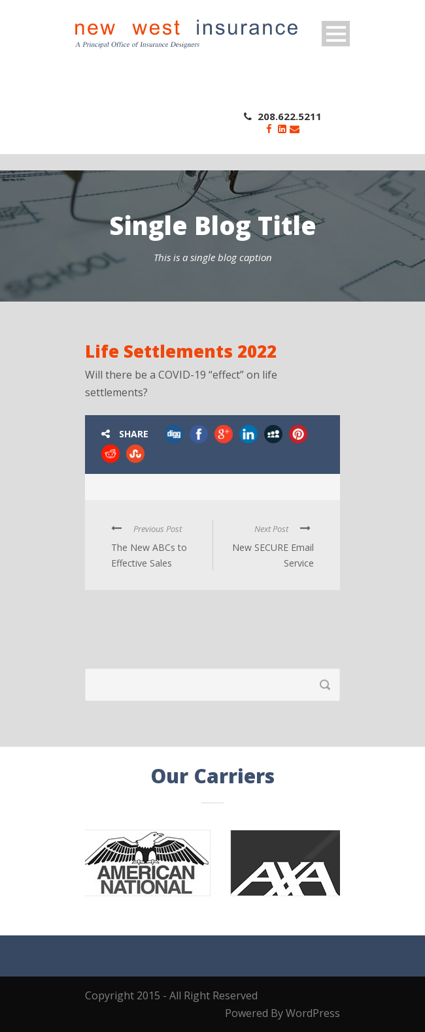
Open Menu (336, 33)
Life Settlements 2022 (181, 351)
